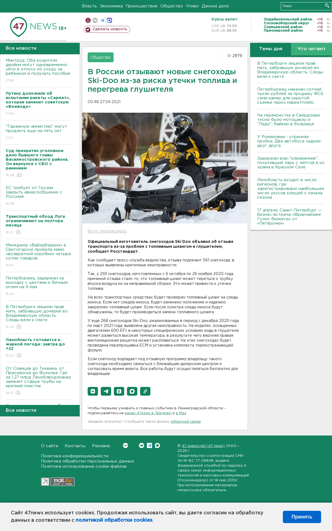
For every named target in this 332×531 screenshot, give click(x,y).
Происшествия (141, 6)
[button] (93, 391)
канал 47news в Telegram (148, 413)
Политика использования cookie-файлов (84, 466)
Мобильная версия (88, 20)
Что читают (312, 49)
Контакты (75, 446)
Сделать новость (110, 29)
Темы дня (270, 49)
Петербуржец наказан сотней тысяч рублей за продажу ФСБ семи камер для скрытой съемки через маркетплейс (290, 96)
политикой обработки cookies (114, 520)
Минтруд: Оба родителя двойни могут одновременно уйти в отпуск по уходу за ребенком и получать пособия (38, 71)
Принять (302, 517)
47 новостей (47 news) (203, 446)
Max (157, 445)
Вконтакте (125, 445)
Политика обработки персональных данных (87, 461)
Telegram (149, 445)
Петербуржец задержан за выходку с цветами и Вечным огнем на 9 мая (38, 286)
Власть (89, 6)
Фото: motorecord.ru (107, 231)
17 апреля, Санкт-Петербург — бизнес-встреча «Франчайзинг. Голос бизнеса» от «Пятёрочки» (289, 216)
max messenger (109, 20)
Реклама (101, 446)
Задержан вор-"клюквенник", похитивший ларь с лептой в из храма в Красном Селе (290, 163)
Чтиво (192, 6)
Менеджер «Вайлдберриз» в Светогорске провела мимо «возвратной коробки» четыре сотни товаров (38, 255)
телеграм (102, 20)
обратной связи (186, 421)
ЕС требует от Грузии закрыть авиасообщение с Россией (38, 196)
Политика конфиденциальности (74, 456)
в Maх (181, 413)
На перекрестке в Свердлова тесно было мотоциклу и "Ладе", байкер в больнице (288, 120)
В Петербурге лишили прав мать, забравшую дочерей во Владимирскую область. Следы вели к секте (38, 317)
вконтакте (95, 20)
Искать (327, 6)
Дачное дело (215, 6)
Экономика (111, 6)
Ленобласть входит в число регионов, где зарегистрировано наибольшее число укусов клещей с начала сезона (290, 188)
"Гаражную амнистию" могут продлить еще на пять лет (38, 132)
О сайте (49, 446)
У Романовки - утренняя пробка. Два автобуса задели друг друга (289, 141)
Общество (171, 6)
